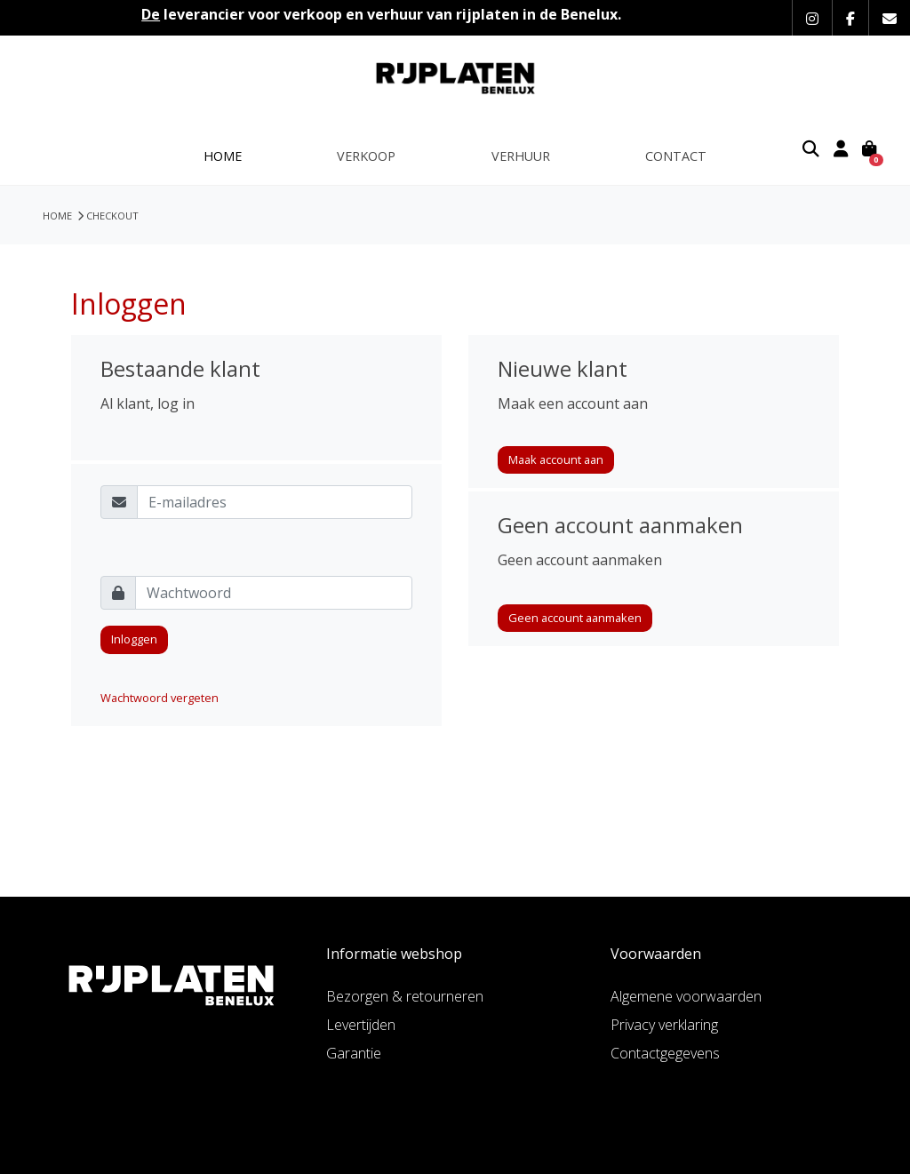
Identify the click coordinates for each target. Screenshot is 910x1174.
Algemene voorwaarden (686, 996)
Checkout (112, 215)
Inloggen (134, 639)
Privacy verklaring (664, 1024)
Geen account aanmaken (575, 618)
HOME (57, 215)
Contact (675, 156)
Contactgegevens (665, 1053)
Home (223, 156)
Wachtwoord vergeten (159, 698)
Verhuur (520, 156)
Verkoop (366, 156)
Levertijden (360, 1024)
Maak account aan (555, 459)
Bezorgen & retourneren (404, 996)
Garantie (353, 1053)
